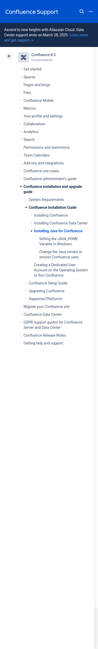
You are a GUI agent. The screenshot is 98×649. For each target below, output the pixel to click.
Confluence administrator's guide (50, 179)
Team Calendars (37, 155)
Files (27, 93)
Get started (33, 69)
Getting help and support (43, 343)
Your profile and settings (43, 116)
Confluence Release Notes (45, 335)
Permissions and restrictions (47, 147)
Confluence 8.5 (43, 55)
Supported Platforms (45, 299)
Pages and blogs (37, 85)
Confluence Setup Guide (48, 283)
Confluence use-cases (41, 171)
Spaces (29, 77)
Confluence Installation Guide (53, 207)
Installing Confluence (51, 215)
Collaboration (34, 124)
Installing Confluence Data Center (61, 223)
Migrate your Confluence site (47, 307)
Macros (30, 108)
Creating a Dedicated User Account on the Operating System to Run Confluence (61, 270)
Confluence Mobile (39, 100)
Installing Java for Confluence (58, 231)
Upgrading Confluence (47, 291)
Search (82, 11)
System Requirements (46, 200)
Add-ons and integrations (44, 163)
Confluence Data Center (43, 314)
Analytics (31, 132)
